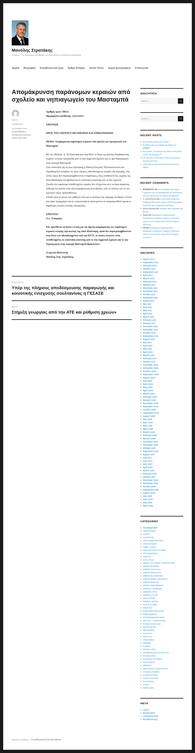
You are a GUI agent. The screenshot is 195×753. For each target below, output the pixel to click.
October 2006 (149, 486)
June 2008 (148, 422)
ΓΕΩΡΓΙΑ (147, 556)
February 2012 (150, 281)
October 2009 (149, 371)
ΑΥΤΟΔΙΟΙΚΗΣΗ (150, 553)
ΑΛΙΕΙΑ (146, 534)
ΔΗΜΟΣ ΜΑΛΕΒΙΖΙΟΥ (153, 575)
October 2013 (149, 269)
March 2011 (148, 317)
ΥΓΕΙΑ (146, 684)
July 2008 (147, 419)
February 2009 (150, 397)
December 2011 (150, 288)
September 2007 (151, 451)
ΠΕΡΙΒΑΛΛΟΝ (149, 649)
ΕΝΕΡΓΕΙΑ (147, 607)
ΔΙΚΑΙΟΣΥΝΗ (149, 598)
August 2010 (149, 339)
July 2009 (147, 381)
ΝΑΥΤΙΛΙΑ (147, 633)
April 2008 (148, 429)
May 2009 (147, 387)
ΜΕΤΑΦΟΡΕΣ (149, 630)
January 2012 (149, 285)
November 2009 (150, 368)
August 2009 (149, 377)
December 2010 (150, 326)
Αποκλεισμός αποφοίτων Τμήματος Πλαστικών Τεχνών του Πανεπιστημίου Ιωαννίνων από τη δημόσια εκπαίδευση (163, 202)
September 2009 (151, 374)
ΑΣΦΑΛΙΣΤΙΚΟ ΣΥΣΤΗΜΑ (154, 550)
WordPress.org (150, 719)
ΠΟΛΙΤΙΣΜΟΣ (149, 662)
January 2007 (149, 477)
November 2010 (150, 329)
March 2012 (148, 278)
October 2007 (149, 448)
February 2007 (150, 473)
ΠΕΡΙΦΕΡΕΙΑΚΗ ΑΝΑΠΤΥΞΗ (156, 652)
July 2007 (147, 457)
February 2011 (149, 320)
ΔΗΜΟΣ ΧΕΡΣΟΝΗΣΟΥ (153, 585)
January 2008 (149, 438)
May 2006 (147, 502)
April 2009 (148, 390)
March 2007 (149, 470)
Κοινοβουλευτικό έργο (51, 67)
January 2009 (149, 400)
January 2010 (149, 361)
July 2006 (147, 496)
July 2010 (147, 342)
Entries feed (148, 713)
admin (15, 120)
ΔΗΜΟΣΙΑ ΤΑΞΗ (150, 595)
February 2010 (150, 358)
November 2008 (150, 406)
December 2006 (150, 480)
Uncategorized (19, 128)
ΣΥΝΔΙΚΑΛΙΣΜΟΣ (151, 672)
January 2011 (149, 323)
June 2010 (147, 345)
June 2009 (148, 384)
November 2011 (150, 291)
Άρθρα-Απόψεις (76, 67)
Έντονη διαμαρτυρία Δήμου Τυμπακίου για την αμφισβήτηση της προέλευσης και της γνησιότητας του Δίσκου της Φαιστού (162, 192)
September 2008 (151, 413)
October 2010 (149, 333)
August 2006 (149, 493)
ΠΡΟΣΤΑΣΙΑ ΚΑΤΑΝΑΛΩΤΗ (155, 668)
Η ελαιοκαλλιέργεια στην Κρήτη (156, 141)
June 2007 (148, 461)
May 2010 (147, 349)
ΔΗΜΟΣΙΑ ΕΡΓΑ (150, 591)
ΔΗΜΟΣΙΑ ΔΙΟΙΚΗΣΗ (152, 588)
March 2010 (148, 355)
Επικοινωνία (141, 67)
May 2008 (147, 425)
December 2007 (150, 441)
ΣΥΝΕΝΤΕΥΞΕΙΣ (150, 675)
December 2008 (150, 403)
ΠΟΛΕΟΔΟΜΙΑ (149, 656)
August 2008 (149, 416)
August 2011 (148, 301)
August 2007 (149, 454)
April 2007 (148, 467)
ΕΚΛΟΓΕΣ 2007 (150, 604)
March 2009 (149, 393)
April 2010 (148, 352)
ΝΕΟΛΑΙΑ (147, 636)
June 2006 (148, 499)
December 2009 (150, 365)
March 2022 (149, 259)
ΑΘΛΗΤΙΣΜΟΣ (149, 531)
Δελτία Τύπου (96, 67)
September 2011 (150, 297)
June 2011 (147, 307)
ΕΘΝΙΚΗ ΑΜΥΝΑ (150, 601)
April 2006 (148, 505)
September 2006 (151, 489)
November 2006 (150, 483)
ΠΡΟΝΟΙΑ (147, 665)
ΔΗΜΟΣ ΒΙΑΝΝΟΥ (151, 566)
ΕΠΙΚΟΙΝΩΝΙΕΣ (19, 131)
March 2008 (149, 432)
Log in (146, 709)
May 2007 (147, 464)
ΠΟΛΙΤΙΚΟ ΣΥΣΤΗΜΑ (152, 659)
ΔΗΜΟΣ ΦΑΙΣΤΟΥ (151, 582)
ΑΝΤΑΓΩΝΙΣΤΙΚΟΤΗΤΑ (153, 540)
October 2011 (149, 294)
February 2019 (150, 265)
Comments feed (150, 716)
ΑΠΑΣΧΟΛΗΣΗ (150, 543)
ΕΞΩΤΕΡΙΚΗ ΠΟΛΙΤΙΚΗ (153, 611)
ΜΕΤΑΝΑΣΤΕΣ (149, 627)
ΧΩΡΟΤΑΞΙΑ (148, 688)
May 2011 (147, 310)
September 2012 (150, 272)
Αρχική (15, 67)
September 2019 (151, 262)
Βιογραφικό (29, 67)
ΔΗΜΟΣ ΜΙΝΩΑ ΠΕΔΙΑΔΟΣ (155, 579)
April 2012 (148, 275)
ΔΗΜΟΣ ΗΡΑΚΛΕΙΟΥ (152, 572)
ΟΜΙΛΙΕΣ (147, 643)
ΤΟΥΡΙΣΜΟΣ (148, 681)
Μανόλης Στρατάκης (32, 50)
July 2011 (147, 304)
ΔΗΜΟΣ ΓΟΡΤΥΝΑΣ (152, 569)
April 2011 (147, 313)
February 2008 (150, 435)
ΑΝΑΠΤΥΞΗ (148, 537)
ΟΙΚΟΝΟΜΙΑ (148, 640)
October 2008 (149, 409)
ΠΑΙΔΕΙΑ (147, 646)
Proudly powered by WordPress (46, 739)
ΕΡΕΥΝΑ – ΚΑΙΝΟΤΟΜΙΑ (154, 620)
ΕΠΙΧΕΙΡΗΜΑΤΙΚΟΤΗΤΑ (154, 617)
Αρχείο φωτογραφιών (119, 67)
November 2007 (150, 445)
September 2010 (150, 336)
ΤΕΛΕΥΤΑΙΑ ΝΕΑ (19, 138)
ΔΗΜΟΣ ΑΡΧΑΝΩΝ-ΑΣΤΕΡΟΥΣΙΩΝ (159, 563)
